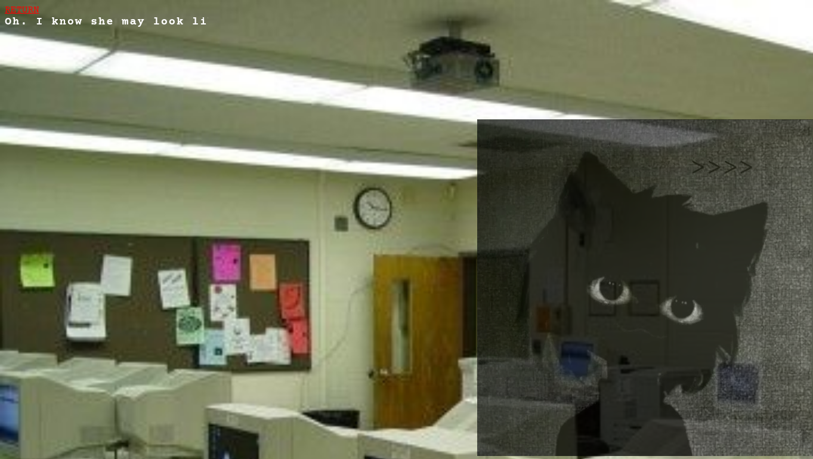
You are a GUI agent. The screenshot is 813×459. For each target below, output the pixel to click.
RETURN (22, 10)
